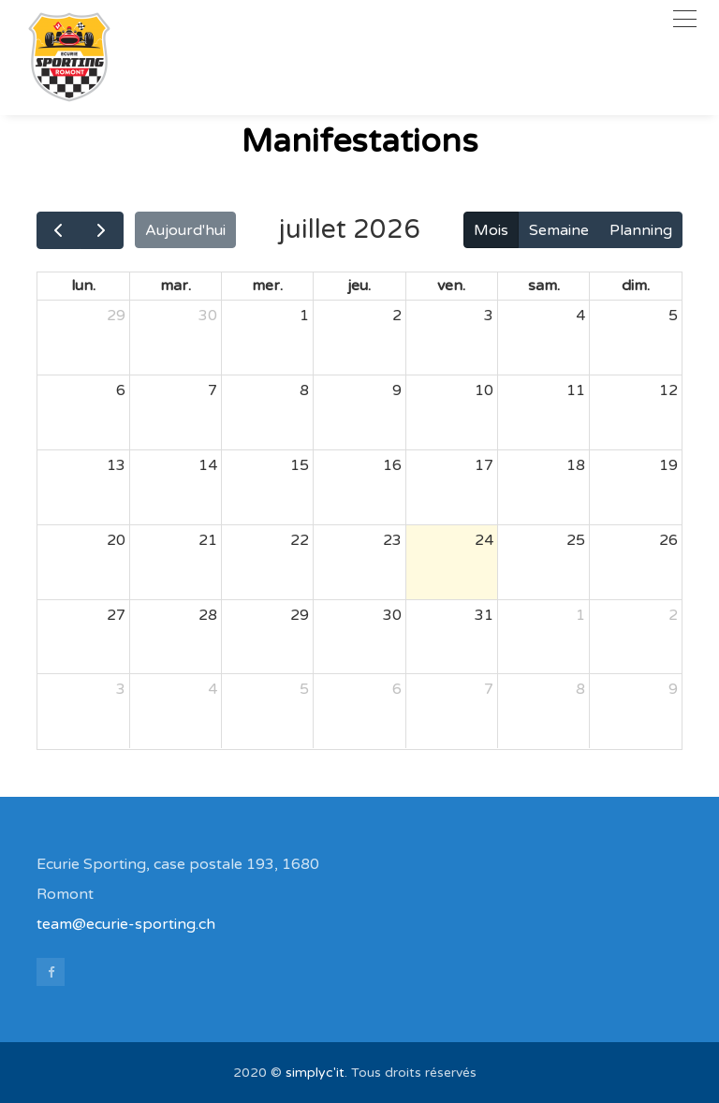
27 (116, 615)
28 (207, 615)
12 (668, 390)
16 (392, 465)
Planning (640, 230)
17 (484, 465)
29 (116, 315)
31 (484, 615)
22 (299, 540)
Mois (491, 230)
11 (575, 390)
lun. (83, 285)
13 (116, 465)
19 (668, 465)
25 (575, 540)
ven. (451, 285)
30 (207, 315)
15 (299, 465)
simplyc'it (315, 1073)
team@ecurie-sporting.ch (126, 924)
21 (207, 540)
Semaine (559, 230)
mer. (267, 285)
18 (575, 465)
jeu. (359, 285)
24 (484, 540)
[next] (102, 230)
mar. (175, 285)
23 (392, 540)
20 (116, 540)
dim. (636, 285)
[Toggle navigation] (685, 19)
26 (668, 540)
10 (484, 390)
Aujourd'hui (185, 230)
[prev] (59, 230)
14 (207, 465)
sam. (544, 285)
